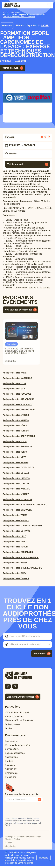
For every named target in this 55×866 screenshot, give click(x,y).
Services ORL (12, 749)
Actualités (10, 765)
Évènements (11, 773)
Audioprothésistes (14, 716)
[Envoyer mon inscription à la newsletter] (39, 799)
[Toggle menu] (49, 5)
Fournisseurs (11, 741)
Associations (11, 757)
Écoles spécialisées (15, 753)
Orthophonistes (12, 724)
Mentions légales (12, 839)
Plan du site (10, 846)
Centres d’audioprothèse (17, 712)
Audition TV (11, 769)
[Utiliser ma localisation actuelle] (49, 644)
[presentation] (26, 809)
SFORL (44, 25)
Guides (8, 728)
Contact (8, 843)
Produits (9, 761)
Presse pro (10, 777)
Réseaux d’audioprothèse (17, 745)
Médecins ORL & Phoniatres (19, 720)
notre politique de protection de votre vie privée (18, 861)
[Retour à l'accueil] (23, 675)
